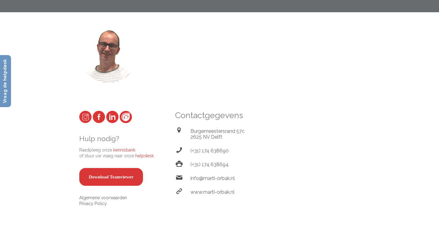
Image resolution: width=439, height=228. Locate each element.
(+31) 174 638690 (209, 151)
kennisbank (124, 150)
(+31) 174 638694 (209, 164)
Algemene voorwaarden (103, 197)
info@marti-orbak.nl (212, 178)
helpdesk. (145, 155)
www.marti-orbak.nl (212, 192)
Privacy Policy (93, 203)
